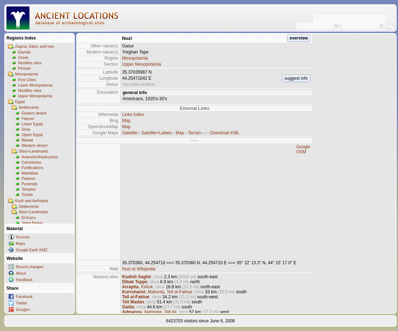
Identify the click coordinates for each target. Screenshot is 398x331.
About (21, 273)
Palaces (28, 178)
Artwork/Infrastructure (40, 157)
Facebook (24, 296)
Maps (20, 243)
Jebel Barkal (32, 223)
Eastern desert (34, 113)
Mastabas (30, 173)
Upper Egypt (32, 134)
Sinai (26, 129)
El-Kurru (29, 217)
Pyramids (29, 184)
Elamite (24, 52)
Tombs (27, 194)
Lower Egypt (32, 124)
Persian (24, 68)
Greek (23, 57)
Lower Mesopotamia (35, 85)
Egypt (20, 101)
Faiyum (28, 118)
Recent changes (29, 267)
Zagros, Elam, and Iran (34, 46)
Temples (29, 189)
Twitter (21, 303)
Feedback (24, 280)
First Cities (27, 80)
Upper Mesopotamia (35, 96)
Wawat (27, 140)
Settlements (29, 107)
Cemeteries (31, 162)
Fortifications (32, 168)
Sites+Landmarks (33, 151)
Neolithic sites (30, 63)
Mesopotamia (26, 74)
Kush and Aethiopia (31, 201)
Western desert (34, 145)
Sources (23, 237)
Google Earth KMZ (31, 250)
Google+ (23, 309)
